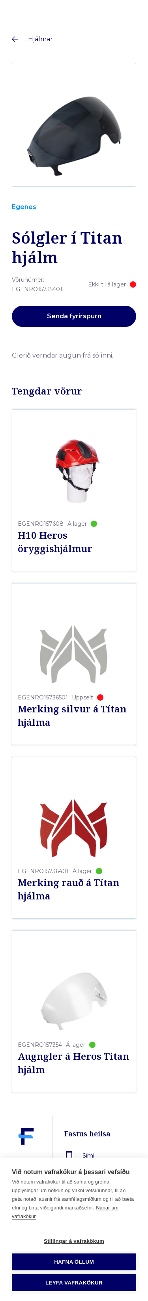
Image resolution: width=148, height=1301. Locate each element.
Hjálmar (40, 39)
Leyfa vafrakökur (74, 1283)
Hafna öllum (74, 1262)
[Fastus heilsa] (26, 1155)
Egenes (24, 207)
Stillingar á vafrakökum (74, 1241)
